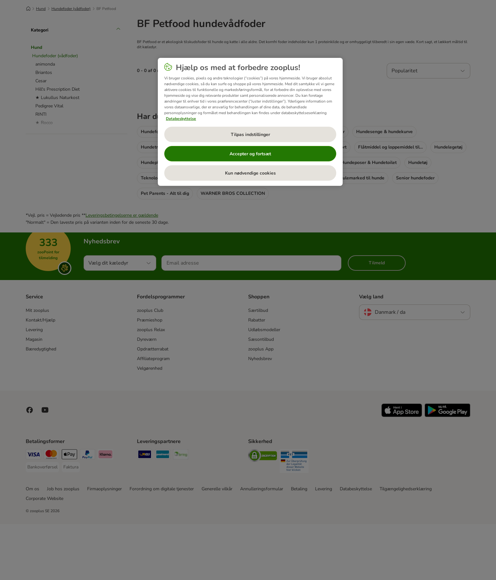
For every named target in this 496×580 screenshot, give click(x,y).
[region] (250, 122)
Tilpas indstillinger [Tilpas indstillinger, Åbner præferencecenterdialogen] (250, 134)
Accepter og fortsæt (250, 154)
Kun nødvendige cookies (250, 173)
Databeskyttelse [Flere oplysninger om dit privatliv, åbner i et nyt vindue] (181, 118)
